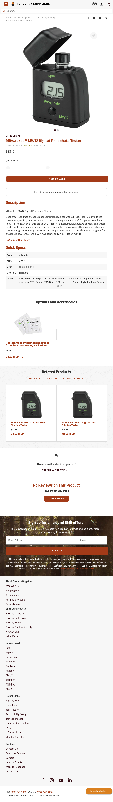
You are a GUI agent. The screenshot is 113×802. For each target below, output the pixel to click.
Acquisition (12, 771)
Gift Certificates (14, 732)
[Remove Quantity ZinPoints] (8, 167)
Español (10, 652)
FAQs (8, 728)
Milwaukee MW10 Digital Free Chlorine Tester (28, 424)
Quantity (12, 161)
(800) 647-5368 (18, 792)
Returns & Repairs (15, 599)
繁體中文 (10, 684)
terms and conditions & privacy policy (77, 568)
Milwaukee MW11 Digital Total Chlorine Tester (79, 424)
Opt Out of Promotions (18, 723)
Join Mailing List (14, 718)
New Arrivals (12, 631)
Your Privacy (12, 709)
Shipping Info (12, 590)
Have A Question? (18, 240)
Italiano (10, 670)
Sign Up (57, 551)
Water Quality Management (19, 17)
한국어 (9, 689)
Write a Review (56, 499)
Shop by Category (15, 613)
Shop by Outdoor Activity (19, 627)
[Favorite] (93, 35)
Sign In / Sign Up (14, 700)
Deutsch (10, 666)
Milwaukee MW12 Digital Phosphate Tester (43, 141)
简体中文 (10, 679)
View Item (14, 357)
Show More (62, 286)
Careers (10, 757)
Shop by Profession (16, 618)
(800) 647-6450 (45, 792)
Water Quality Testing (44, 17)
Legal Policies (13, 705)
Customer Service (15, 753)
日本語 (9, 675)
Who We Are (12, 585)
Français (10, 661)
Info (8, 648)
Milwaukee (13, 136)
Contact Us (12, 748)
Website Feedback (15, 766)
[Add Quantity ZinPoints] (47, 167)
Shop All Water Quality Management (56, 378)
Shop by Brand (13, 622)
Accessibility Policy (16, 714)
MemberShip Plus (15, 737)
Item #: (40, 145)
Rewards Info (13, 604)
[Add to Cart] (57, 179)
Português (11, 657)
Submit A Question (56, 470)
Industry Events (14, 762)
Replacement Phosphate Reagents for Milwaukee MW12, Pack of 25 (27, 344)
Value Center (12, 636)
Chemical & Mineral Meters (19, 20)
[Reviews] (14, 145)
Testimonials (12, 595)
